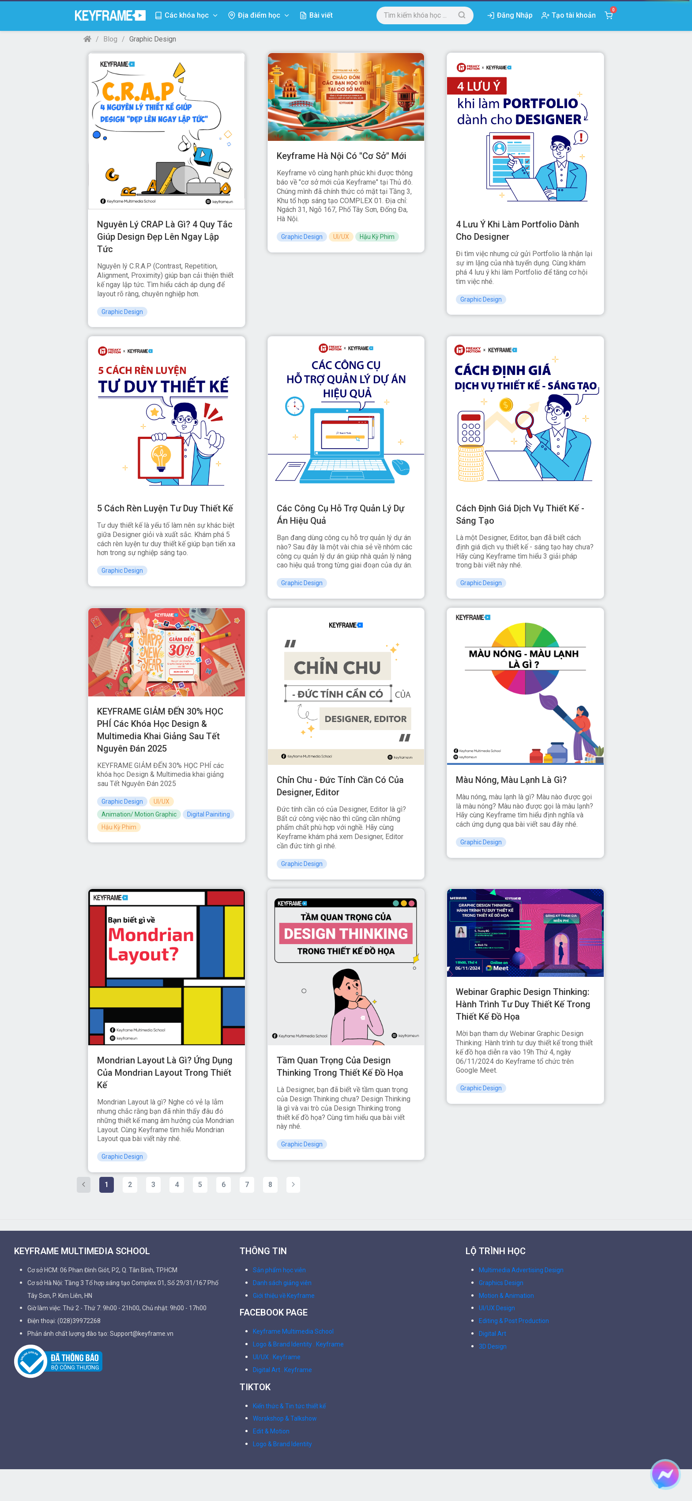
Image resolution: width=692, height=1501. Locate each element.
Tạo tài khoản (574, 15)
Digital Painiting (208, 814)
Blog (110, 39)
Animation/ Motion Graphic (139, 814)
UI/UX (341, 236)
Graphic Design (122, 311)
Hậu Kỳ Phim (377, 236)
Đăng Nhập (515, 15)
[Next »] (293, 1185)
